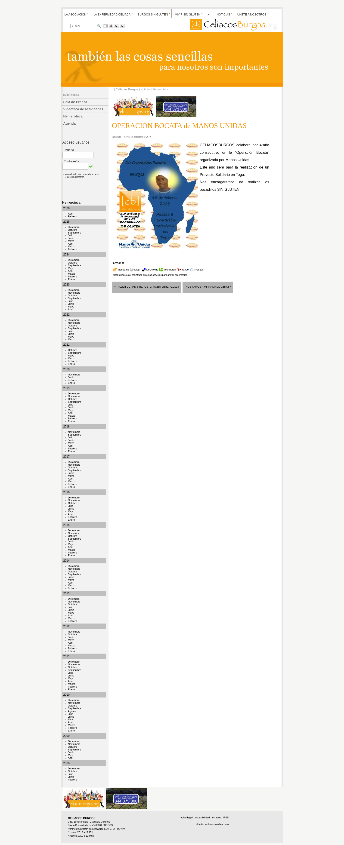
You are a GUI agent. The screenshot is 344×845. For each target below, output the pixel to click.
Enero (71, 279)
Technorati (170, 269)
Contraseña (71, 161)
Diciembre (74, 227)
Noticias (145, 89)
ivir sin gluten (187, 14)
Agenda (69, 123)
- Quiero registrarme (73, 177)
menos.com (219, 824)
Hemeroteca (73, 116)
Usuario (69, 150)
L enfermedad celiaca (111, 14)
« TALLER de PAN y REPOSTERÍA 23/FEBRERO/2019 (146, 286)
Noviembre (74, 292)
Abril (70, 213)
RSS (226, 817)
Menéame (123, 269)
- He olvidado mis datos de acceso (81, 174)
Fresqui (199, 269)
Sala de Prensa (75, 102)
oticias (223, 14)
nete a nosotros (252, 14)
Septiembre (74, 232)
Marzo (71, 246)
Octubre (72, 229)
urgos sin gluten (153, 14)
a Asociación (75, 14)
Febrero (72, 216)
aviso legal (186, 817)
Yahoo (185, 269)
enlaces (216, 817)
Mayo (71, 241)
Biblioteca (71, 95)
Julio (70, 235)
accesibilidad (202, 817)
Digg (137, 269)
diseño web (203, 824)
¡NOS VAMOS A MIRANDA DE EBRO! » (208, 286)
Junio (71, 238)
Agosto (72, 711)
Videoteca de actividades (83, 109)
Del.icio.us (152, 269)
